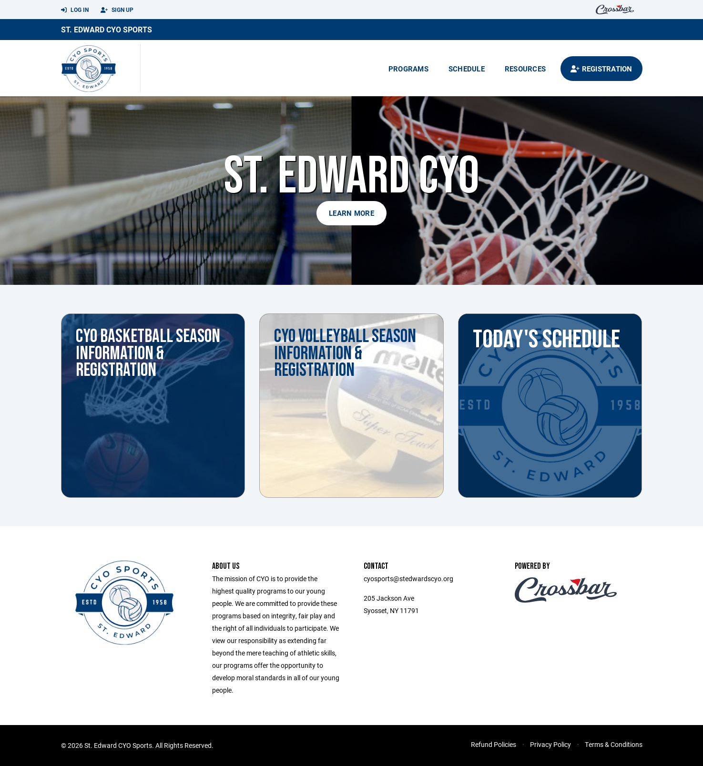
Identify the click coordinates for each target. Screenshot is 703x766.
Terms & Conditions (613, 744)
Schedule (466, 68)
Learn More (351, 213)
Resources (525, 68)
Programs (408, 68)
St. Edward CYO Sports (106, 29)
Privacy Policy (550, 744)
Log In (75, 10)
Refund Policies (493, 744)
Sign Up (117, 10)
